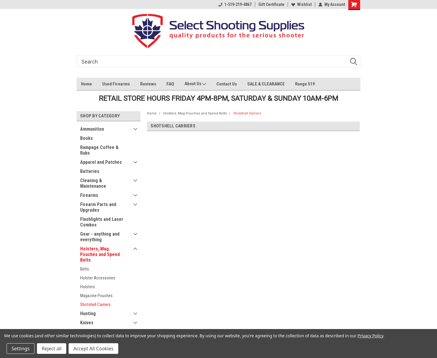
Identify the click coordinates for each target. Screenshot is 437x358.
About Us (195, 84)
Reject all (51, 348)
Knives (86, 322)
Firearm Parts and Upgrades (98, 207)
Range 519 (305, 84)
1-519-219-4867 (235, 4)
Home (86, 84)
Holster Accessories (97, 278)
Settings (21, 348)
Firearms (89, 195)
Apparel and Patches (101, 162)
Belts (84, 269)
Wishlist (301, 4)
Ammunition (92, 129)
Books (86, 138)
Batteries (89, 171)
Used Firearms (116, 84)
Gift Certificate (271, 4)
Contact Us (226, 84)
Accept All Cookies (93, 348)
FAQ (170, 84)
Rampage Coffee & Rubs (99, 150)
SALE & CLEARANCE (266, 84)
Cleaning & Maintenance (93, 183)
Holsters (87, 286)
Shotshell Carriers (95, 304)
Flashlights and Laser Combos (101, 222)
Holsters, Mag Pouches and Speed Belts (100, 254)
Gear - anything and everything (99, 236)
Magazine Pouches (96, 295)
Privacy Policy (370, 335)
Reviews (148, 84)
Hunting (88, 313)
